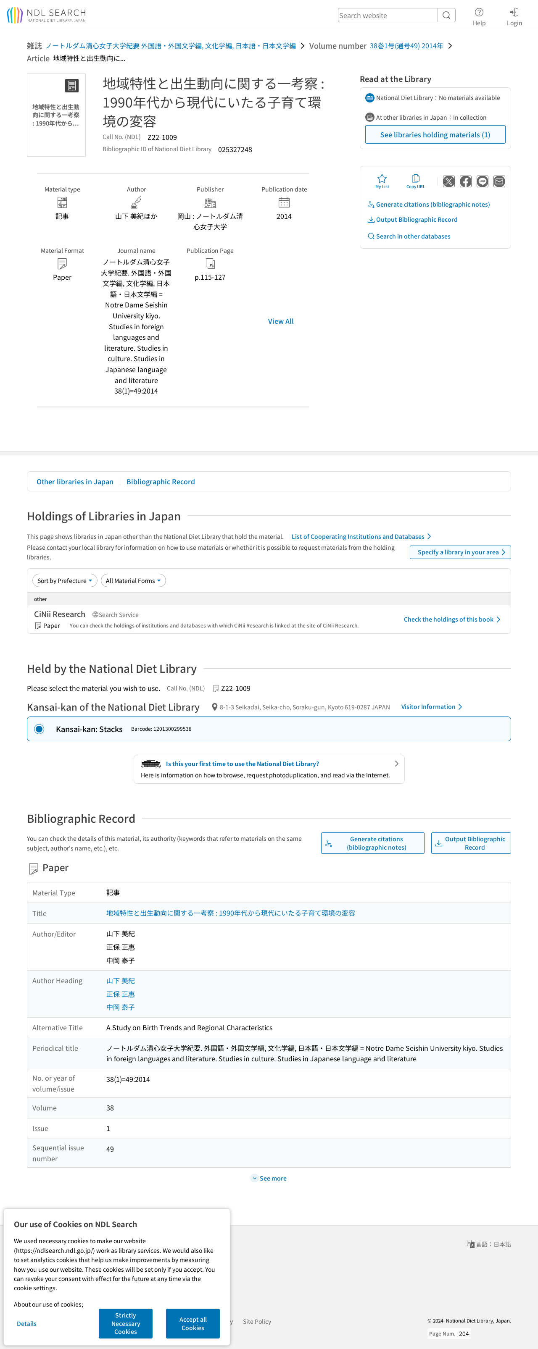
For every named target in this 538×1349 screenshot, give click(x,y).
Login (514, 15)
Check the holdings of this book (454, 619)
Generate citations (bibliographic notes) (428, 204)
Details (27, 1323)
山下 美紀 (120, 980)
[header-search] (397, 15)
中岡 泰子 (120, 1007)
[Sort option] (65, 580)
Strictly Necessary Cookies (125, 1323)
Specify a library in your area (463, 552)
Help (479, 15)
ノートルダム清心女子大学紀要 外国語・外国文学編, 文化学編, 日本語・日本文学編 (170, 45)
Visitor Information (433, 707)
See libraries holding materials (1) (435, 134)
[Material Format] (133, 580)
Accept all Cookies (193, 1323)
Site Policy (257, 1321)
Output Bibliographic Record (412, 219)
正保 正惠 (120, 994)
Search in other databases (409, 236)
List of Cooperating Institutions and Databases (363, 536)
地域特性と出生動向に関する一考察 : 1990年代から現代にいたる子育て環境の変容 (230, 913)
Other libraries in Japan (75, 481)
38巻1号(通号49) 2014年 (406, 45)
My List (382, 181)
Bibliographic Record (161, 481)
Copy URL (415, 181)
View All (281, 321)
